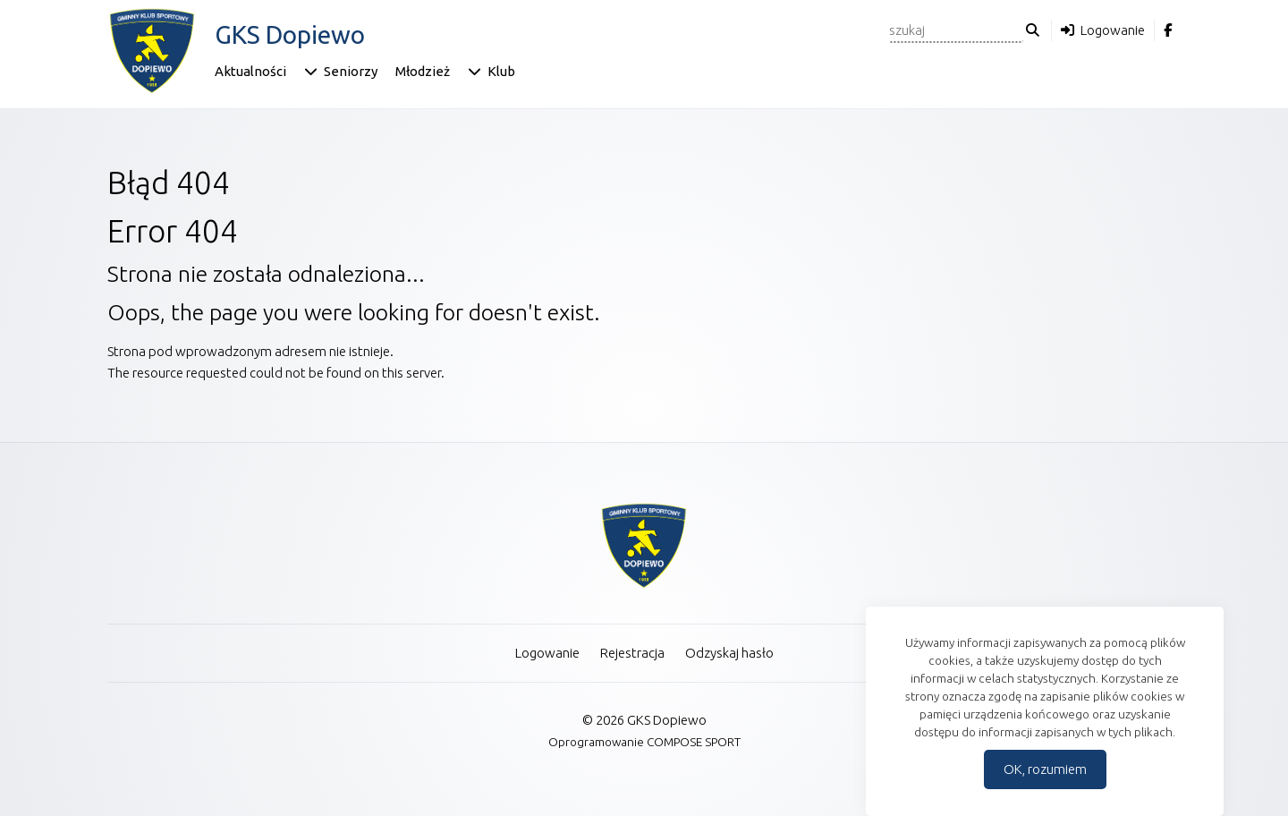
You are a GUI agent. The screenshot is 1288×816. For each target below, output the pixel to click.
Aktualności (250, 71)
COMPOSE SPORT (694, 742)
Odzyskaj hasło (729, 652)
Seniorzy (350, 71)
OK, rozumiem (1045, 769)
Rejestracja (632, 652)
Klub (501, 71)
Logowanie (1112, 30)
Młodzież (422, 71)
